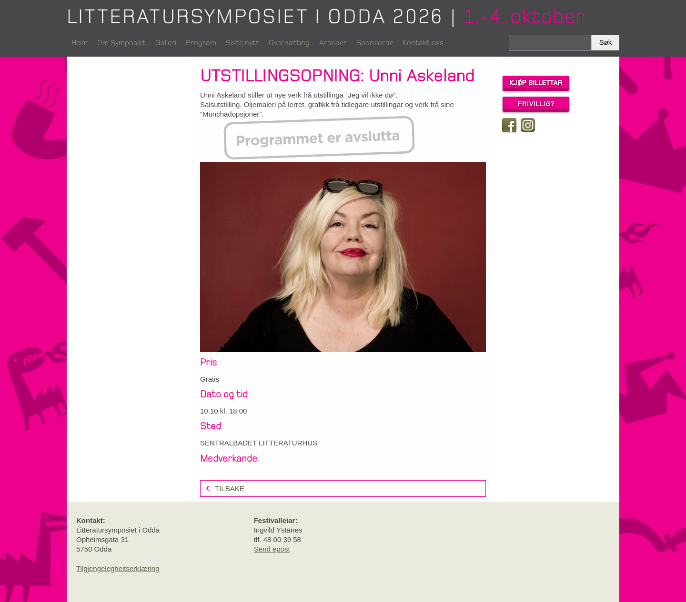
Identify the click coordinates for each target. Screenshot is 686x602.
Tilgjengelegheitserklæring (118, 568)
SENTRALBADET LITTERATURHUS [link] (258, 443)
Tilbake (229, 488)
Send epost (272, 549)
